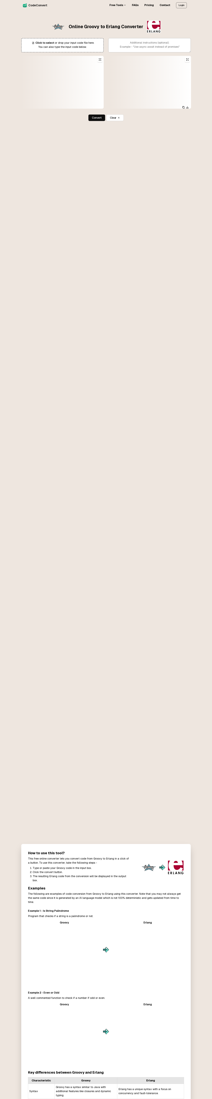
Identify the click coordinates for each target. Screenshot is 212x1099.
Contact (165, 5)
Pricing (149, 5)
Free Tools (118, 5)
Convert (97, 117)
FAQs (135, 5)
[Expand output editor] (187, 59)
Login (181, 5)
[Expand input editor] (99, 59)
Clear (115, 117)
